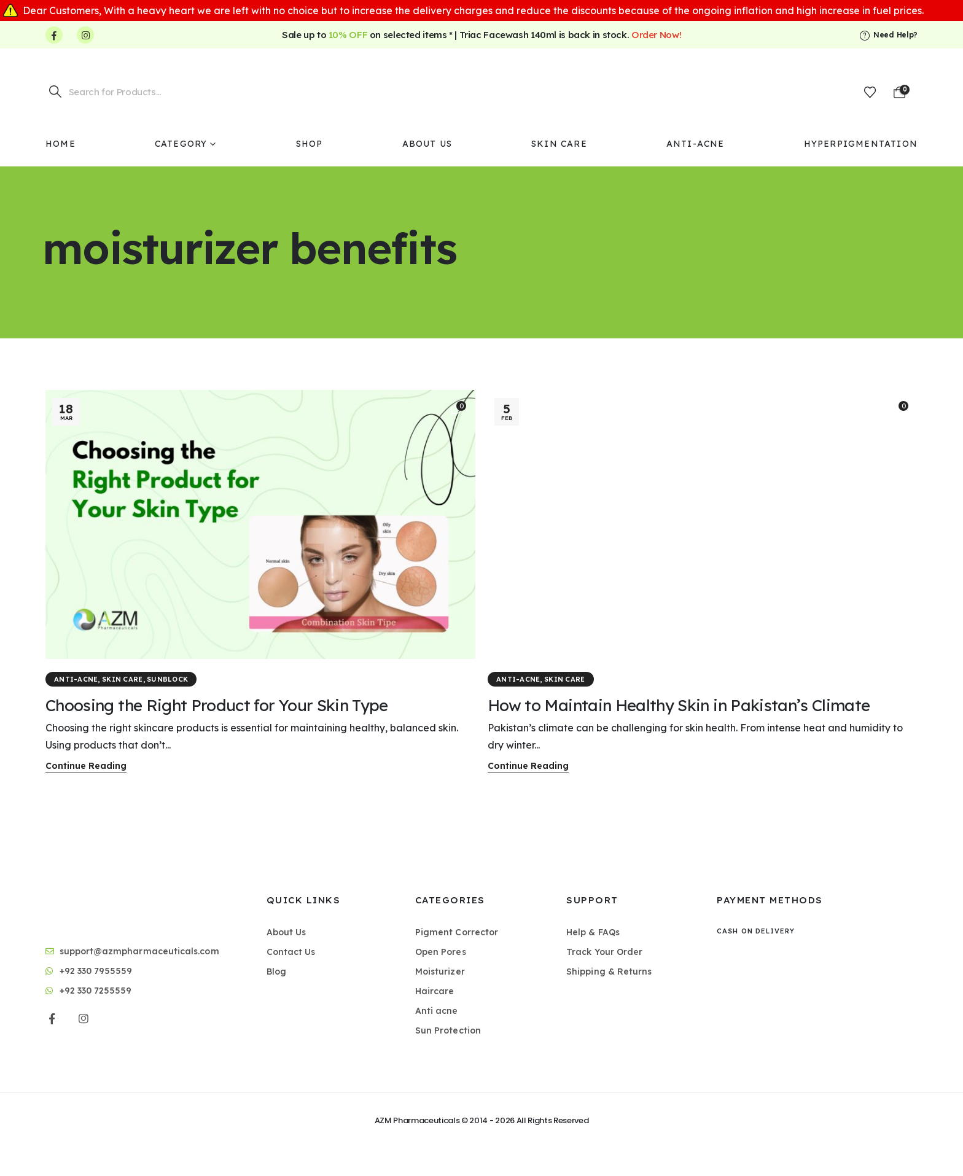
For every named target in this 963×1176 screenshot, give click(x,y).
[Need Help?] (889, 35)
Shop (309, 143)
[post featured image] (260, 524)
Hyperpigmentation (861, 143)
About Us (427, 143)
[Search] (55, 91)
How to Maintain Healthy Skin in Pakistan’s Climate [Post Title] (679, 705)
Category (181, 143)
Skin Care (559, 143)
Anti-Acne (695, 143)
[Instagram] (85, 35)
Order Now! (656, 35)
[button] (86, 766)
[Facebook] (54, 35)
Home (60, 143)
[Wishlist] (870, 92)
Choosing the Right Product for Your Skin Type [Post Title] (216, 705)
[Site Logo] (481, 91)
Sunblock (167, 679)
